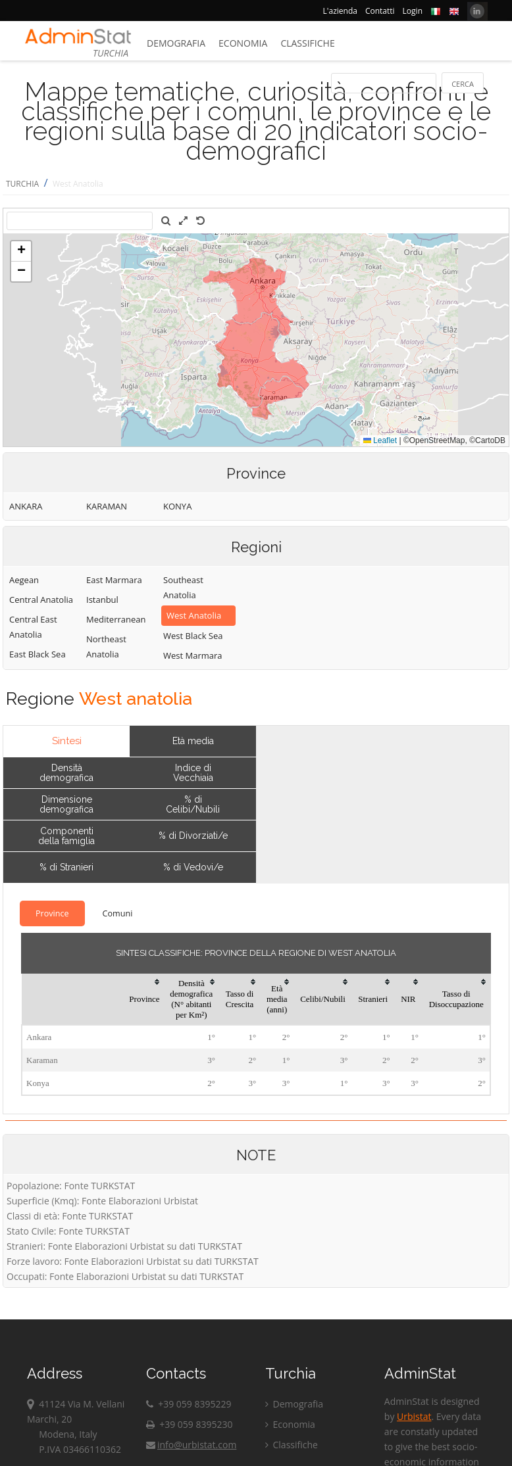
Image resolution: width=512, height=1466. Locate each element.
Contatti (380, 10)
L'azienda (340, 10)
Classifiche (307, 43)
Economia (242, 43)
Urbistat (414, 1416)
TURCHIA (22, 183)
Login (412, 10)
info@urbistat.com (191, 1444)
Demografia (176, 43)
